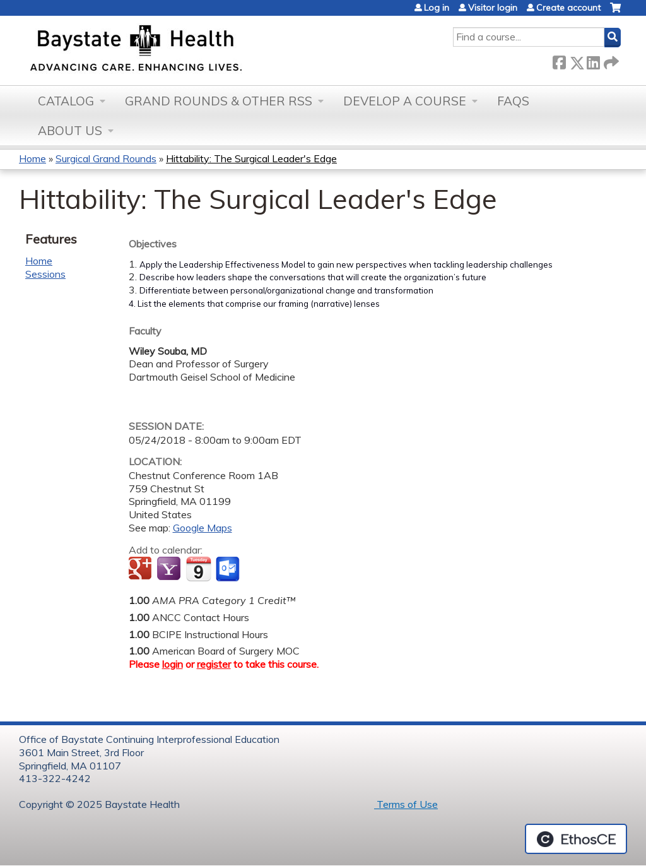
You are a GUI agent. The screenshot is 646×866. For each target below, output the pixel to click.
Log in (436, 7)
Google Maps (202, 527)
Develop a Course (404, 101)
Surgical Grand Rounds (106, 158)
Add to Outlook (229, 569)
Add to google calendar (142, 569)
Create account (568, 7)
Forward (610, 60)
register (214, 664)
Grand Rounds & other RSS (218, 101)
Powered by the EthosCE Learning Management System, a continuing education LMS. (576, 839)
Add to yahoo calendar (170, 569)
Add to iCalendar (198, 568)
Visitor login (492, 7)
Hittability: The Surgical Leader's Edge (251, 158)
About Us (70, 130)
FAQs (513, 101)
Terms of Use (406, 804)
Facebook (559, 60)
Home (32, 158)
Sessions (45, 274)
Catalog (66, 101)
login (172, 664)
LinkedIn (593, 60)
